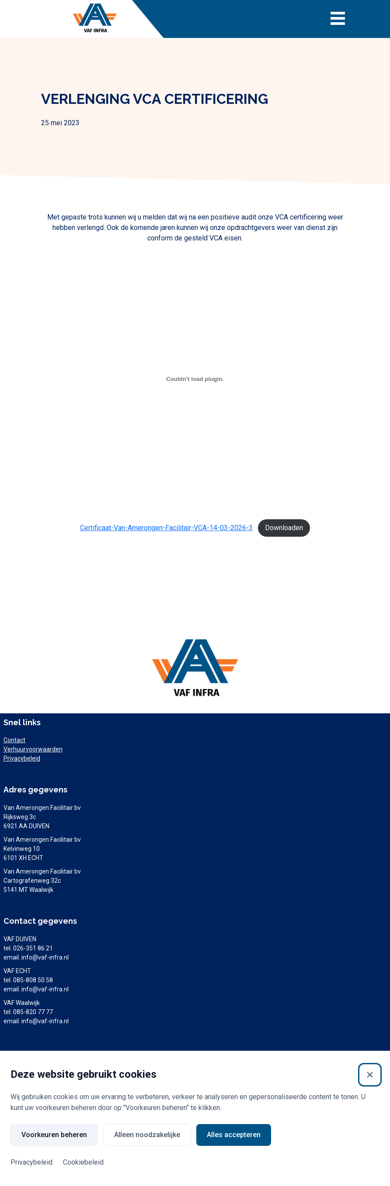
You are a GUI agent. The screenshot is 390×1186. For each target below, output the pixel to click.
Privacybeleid (21, 758)
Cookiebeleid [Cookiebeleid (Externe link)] (83, 1162)
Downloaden (284, 528)
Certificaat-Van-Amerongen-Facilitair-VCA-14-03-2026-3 (166, 528)
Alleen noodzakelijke (147, 1135)
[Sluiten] (370, 1074)
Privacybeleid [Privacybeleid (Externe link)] (31, 1162)
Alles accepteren (234, 1135)
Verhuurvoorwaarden (33, 749)
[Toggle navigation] (337, 19)
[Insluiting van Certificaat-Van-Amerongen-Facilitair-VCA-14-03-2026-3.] (195, 379)
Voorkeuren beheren (54, 1135)
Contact (14, 740)
